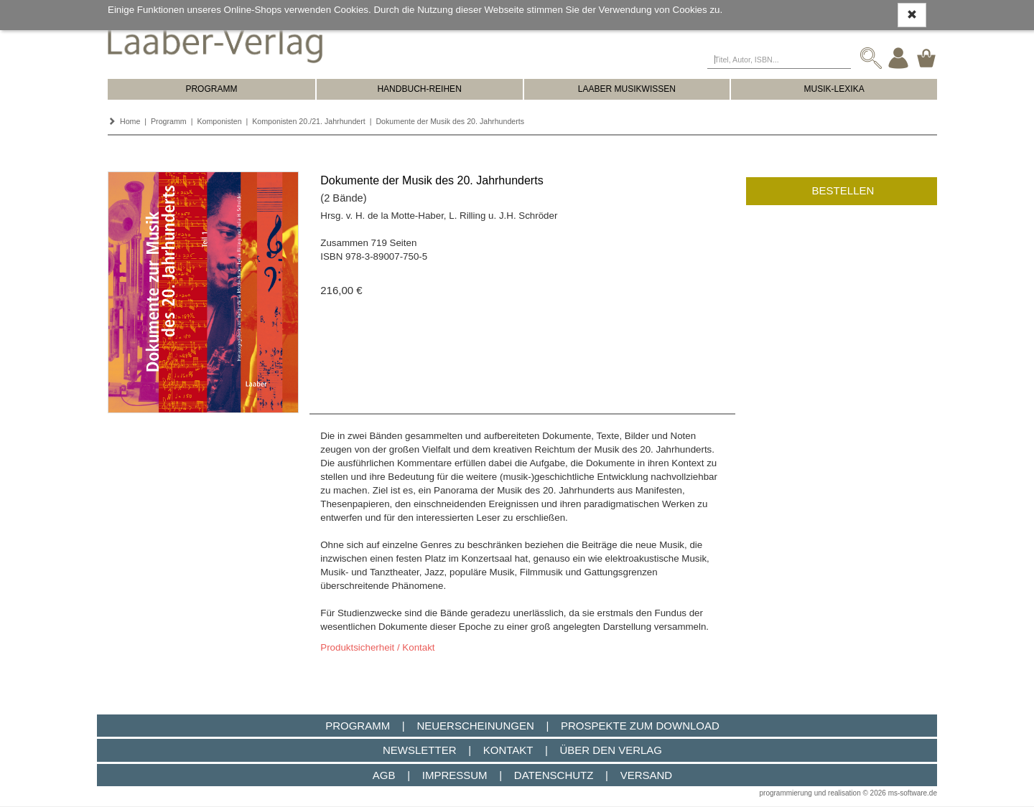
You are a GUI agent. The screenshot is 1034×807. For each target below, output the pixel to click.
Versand (646, 775)
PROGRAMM (211, 89)
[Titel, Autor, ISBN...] (779, 58)
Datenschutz (554, 775)
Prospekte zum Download (640, 725)
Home (130, 121)
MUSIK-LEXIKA (834, 89)
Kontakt (508, 750)
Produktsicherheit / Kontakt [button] (377, 647)
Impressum (455, 775)
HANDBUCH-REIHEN (419, 89)
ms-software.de (912, 793)
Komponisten (219, 121)
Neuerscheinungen (475, 725)
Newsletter (420, 750)
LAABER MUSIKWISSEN (627, 89)
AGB (384, 775)
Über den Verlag (610, 750)
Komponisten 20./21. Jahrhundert (308, 121)
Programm (169, 121)
